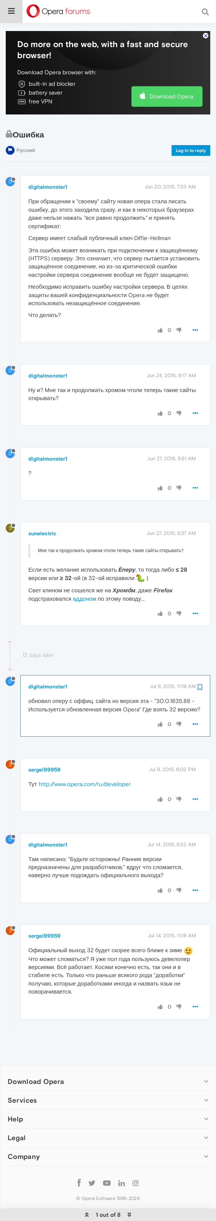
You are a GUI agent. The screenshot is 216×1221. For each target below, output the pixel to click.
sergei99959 (44, 751)
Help (15, 1101)
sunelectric (42, 515)
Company (24, 1138)
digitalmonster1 (47, 168)
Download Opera (171, 78)
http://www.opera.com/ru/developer (85, 765)
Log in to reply (191, 131)
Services (22, 1082)
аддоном (84, 580)
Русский (25, 131)
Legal (17, 1119)
